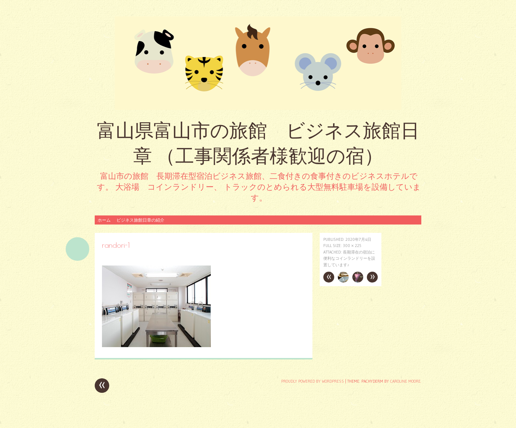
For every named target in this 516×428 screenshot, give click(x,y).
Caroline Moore (405, 381)
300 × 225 (352, 245)
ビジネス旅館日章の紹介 (140, 220)
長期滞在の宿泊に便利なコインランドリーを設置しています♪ (349, 258)
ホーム (104, 220)
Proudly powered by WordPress (312, 381)
